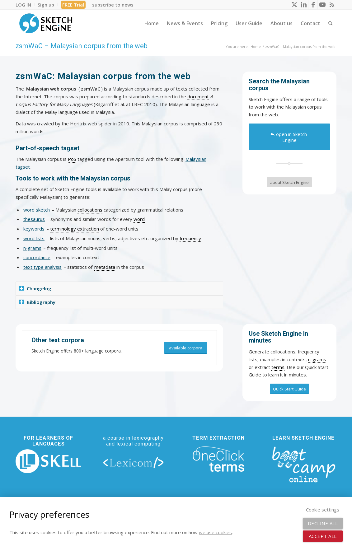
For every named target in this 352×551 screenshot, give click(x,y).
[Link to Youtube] (322, 4)
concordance (36, 257)
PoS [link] (72, 159)
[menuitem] (25, 4)
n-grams (32, 248)
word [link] (139, 219)
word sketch (36, 210)
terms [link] (277, 367)
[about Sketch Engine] (289, 182)
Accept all (323, 536)
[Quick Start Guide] (289, 389)
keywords (34, 229)
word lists (34, 238)
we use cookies (215, 532)
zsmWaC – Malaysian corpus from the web (82, 46)
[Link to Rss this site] (331, 4)
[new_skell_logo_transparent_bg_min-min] (48, 461)
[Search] (330, 23)
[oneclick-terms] (218, 459)
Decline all (323, 523)
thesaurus (34, 219)
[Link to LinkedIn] (303, 4)
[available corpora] (185, 348)
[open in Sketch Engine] (289, 137)
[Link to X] (294, 4)
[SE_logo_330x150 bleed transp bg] (46, 23)
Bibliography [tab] (37, 302)
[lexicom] (133, 462)
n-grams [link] (317, 359)
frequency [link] (190, 238)
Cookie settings (322, 510)
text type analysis (42, 267)
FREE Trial (73, 5)
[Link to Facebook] (312, 4)
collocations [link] (89, 210)
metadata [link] (104, 267)
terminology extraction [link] (74, 229)
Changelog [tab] (35, 288)
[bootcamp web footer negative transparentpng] (303, 464)
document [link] (198, 96)
